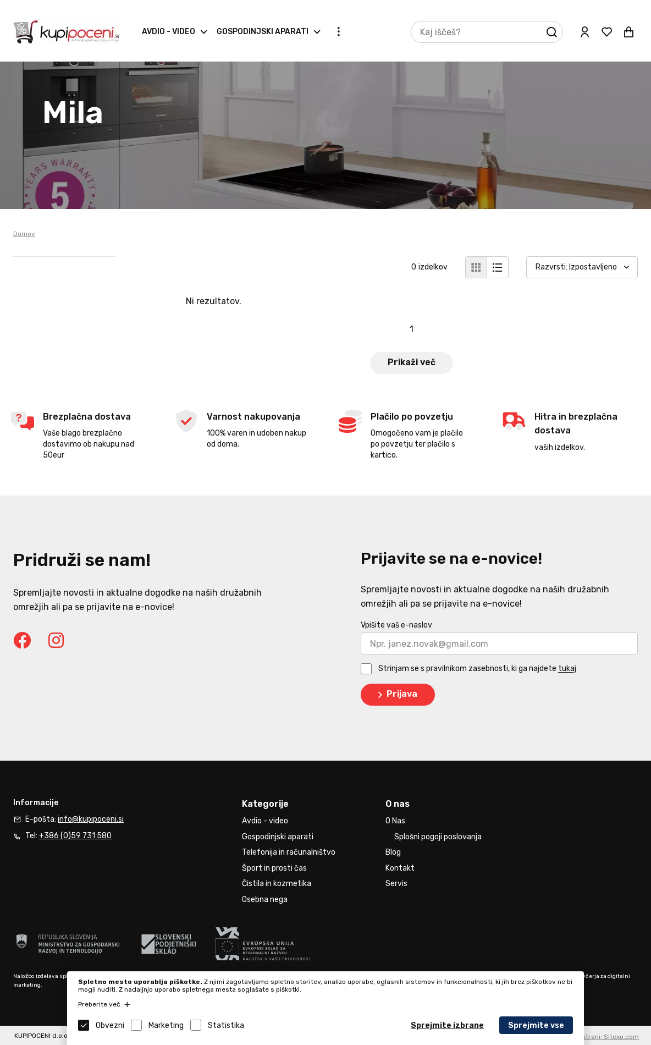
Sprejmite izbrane (447, 1025)
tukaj (567, 669)
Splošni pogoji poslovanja (438, 837)
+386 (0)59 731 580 (75, 835)
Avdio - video (168, 31)
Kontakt (400, 868)
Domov (24, 234)
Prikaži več (411, 362)
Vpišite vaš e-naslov (396, 625)
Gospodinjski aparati (262, 31)
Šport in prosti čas (274, 868)
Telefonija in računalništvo (288, 852)
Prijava (395, 695)
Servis (396, 883)
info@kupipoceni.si (91, 819)
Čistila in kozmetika (276, 883)
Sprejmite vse (536, 1025)
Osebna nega (265, 899)
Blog (393, 852)
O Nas (395, 821)
